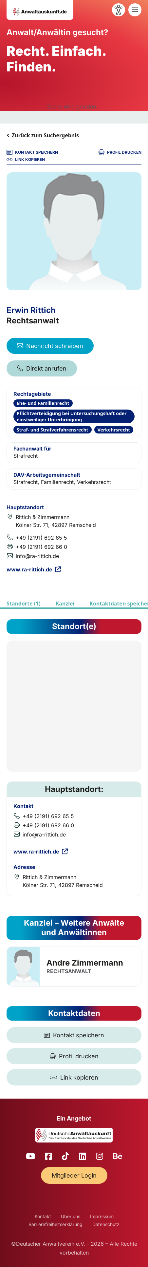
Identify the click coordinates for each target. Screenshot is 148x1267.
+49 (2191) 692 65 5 (41, 537)
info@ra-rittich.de (37, 556)
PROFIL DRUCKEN (120, 152)
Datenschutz (106, 1224)
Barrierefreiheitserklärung (55, 1224)
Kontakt (43, 1216)
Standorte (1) (24, 603)
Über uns (70, 1216)
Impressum (102, 1216)
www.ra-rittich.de (34, 569)
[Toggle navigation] (134, 9)
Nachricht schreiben (50, 345)
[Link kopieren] (74, 1077)
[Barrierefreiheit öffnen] (118, 9)
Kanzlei (65, 603)
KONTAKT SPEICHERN (32, 152)
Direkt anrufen (41, 368)
